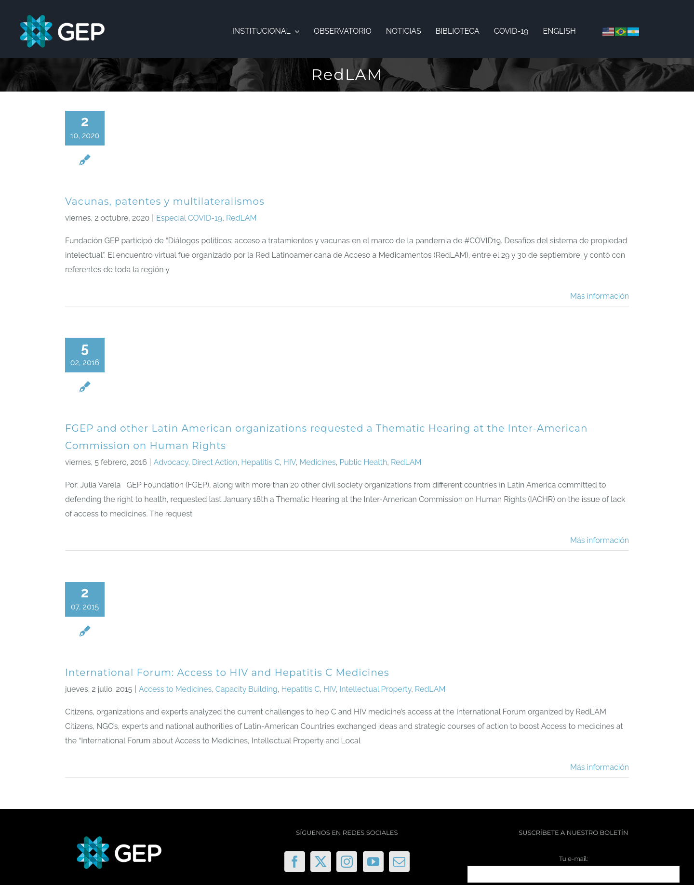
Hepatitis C (260, 462)
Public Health (363, 462)
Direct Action (214, 462)
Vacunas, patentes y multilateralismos (165, 201)
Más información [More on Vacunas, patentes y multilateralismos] (599, 296)
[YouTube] (373, 861)
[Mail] (399, 861)
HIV (289, 462)
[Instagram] (346, 861)
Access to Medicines (175, 689)
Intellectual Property (375, 689)
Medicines (317, 462)
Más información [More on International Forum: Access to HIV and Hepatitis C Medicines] (599, 767)
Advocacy (171, 462)
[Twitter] (320, 861)
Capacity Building (246, 689)
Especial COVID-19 (189, 218)
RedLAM (241, 218)
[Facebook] (294, 861)
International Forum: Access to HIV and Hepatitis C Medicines (227, 672)
